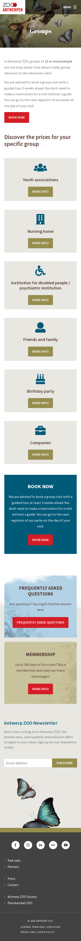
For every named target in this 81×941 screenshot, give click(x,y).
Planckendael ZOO (20, 903)
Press (11, 879)
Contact (13, 885)
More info (40, 689)
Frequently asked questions (40, 622)
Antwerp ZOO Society (22, 897)
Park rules (14, 860)
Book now (17, 117)
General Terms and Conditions (40, 926)
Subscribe (64, 763)
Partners (13, 867)
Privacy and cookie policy (37, 932)
